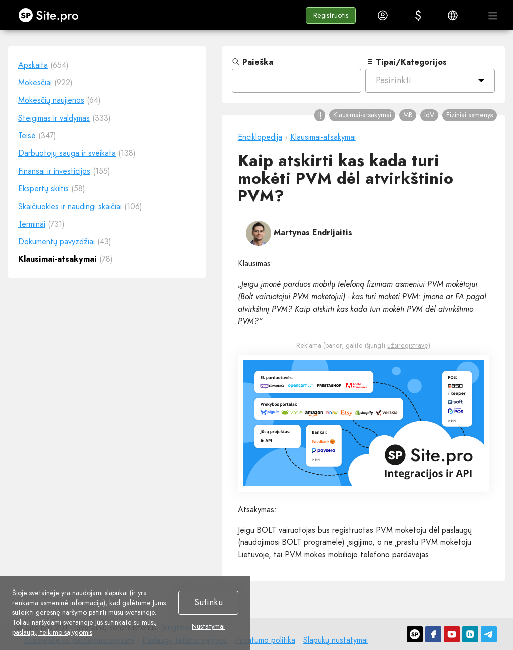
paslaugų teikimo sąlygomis (52, 632)
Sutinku (208, 602)
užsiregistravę (407, 345)
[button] (331, 15)
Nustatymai (208, 627)
